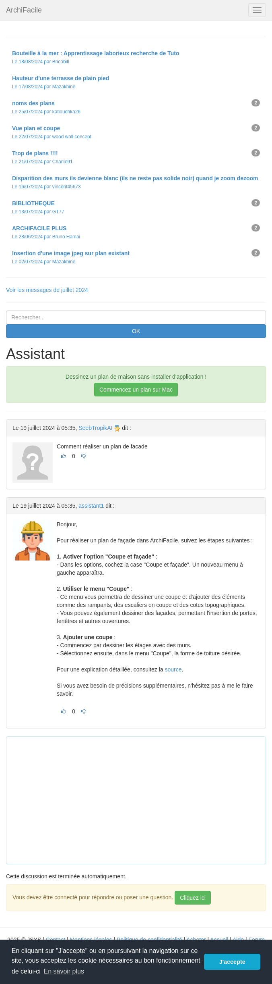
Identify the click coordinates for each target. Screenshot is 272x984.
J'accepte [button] (232, 962)
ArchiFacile (24, 10)
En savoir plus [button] (63, 971)
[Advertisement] (142, 799)
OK (136, 331)
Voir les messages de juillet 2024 (47, 290)
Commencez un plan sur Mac (136, 389)
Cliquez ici (193, 897)
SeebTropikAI (95, 428)
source (173, 669)
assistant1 (91, 505)
